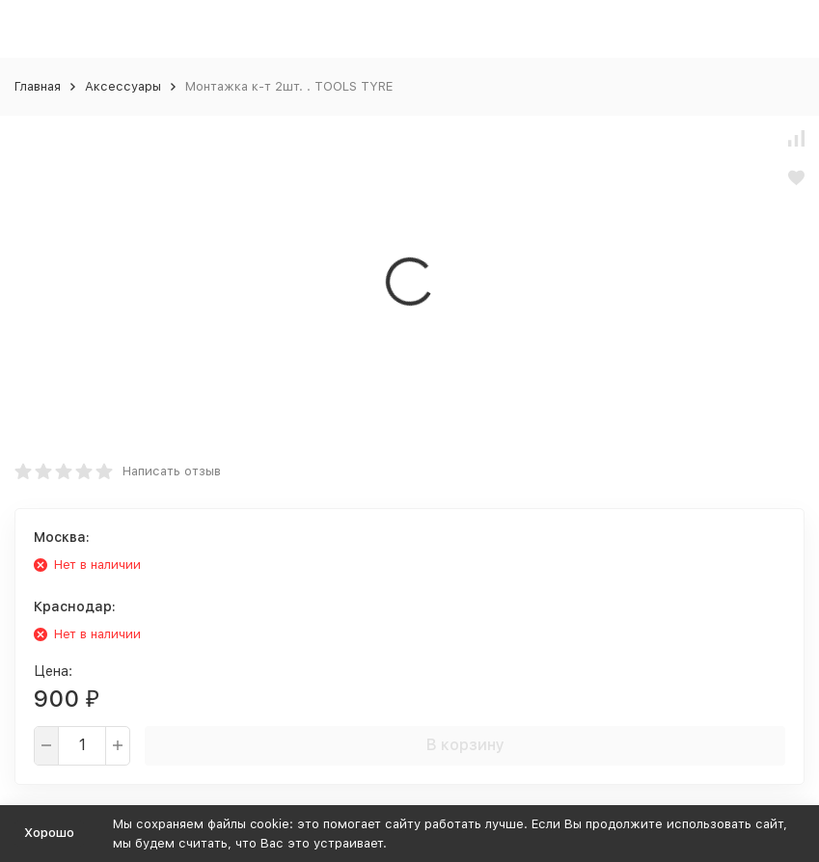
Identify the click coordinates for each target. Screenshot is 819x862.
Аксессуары (123, 86)
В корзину (465, 745)
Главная (37, 86)
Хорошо (49, 832)
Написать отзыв (172, 471)
